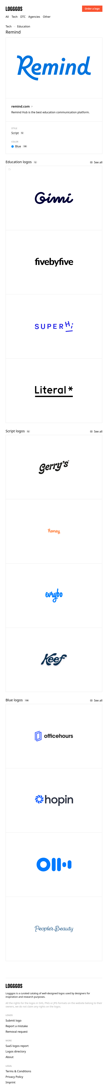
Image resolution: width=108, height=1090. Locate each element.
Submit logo (13, 1020)
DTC (23, 17)
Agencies (34, 17)
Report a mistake (17, 1026)
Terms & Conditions (18, 1071)
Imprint (11, 1082)
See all (96, 162)
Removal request (17, 1032)
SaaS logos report (17, 1046)
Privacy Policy (14, 1077)
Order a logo (92, 8)
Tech (14, 17)
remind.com (22, 106)
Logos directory (16, 1051)
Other (47, 17)
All (7, 17)
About (9, 1057)
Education (23, 26)
